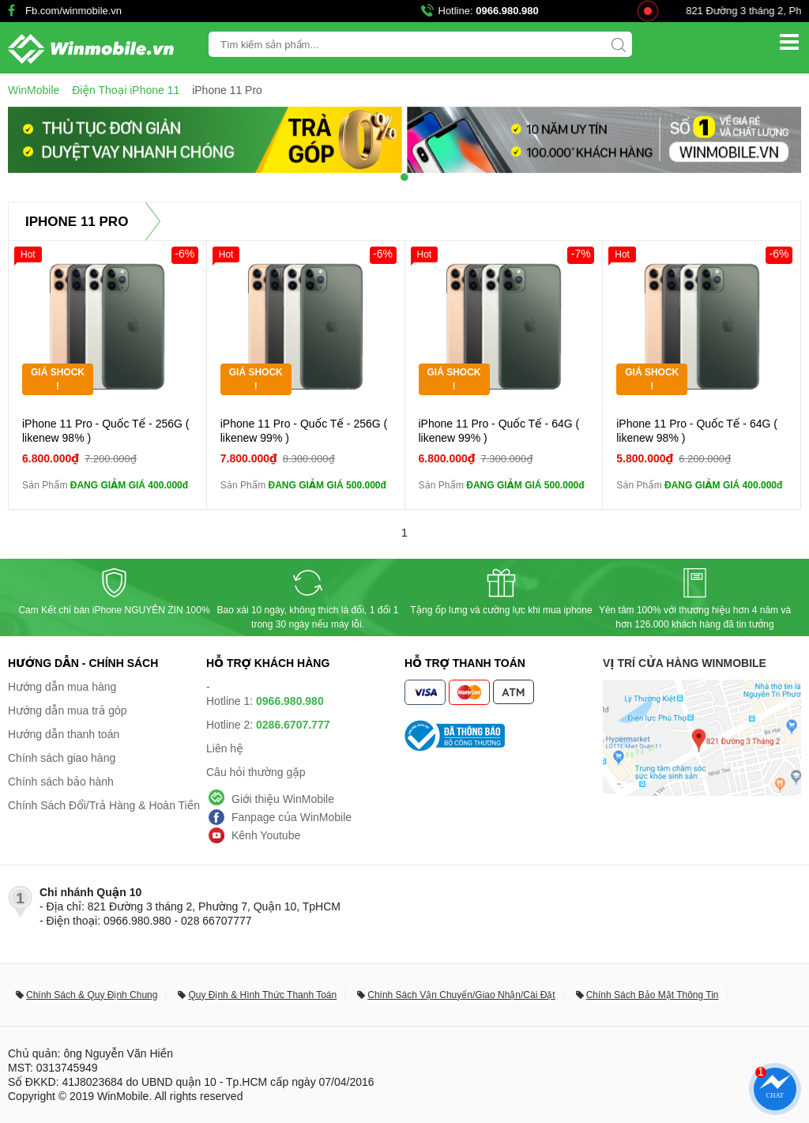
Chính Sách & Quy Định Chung (91, 995)
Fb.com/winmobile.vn (73, 11)
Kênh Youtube (265, 835)
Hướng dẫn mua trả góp (67, 710)
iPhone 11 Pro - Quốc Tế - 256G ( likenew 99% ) (303, 430)
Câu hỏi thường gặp (256, 772)
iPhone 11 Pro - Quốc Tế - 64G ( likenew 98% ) (696, 430)
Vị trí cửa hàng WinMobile (684, 663)
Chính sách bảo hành (61, 781)
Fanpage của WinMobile (291, 817)
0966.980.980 (507, 11)
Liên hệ (224, 748)
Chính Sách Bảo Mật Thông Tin (652, 995)
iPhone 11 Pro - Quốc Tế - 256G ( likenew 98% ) (105, 430)
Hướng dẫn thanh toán (63, 734)
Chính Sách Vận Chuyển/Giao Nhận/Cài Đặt (461, 995)
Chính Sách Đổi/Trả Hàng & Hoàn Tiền (104, 805)
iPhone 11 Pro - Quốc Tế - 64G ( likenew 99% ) (499, 430)
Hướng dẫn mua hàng (62, 686)
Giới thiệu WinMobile (282, 799)
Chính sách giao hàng (61, 758)
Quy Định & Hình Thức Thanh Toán (262, 995)
